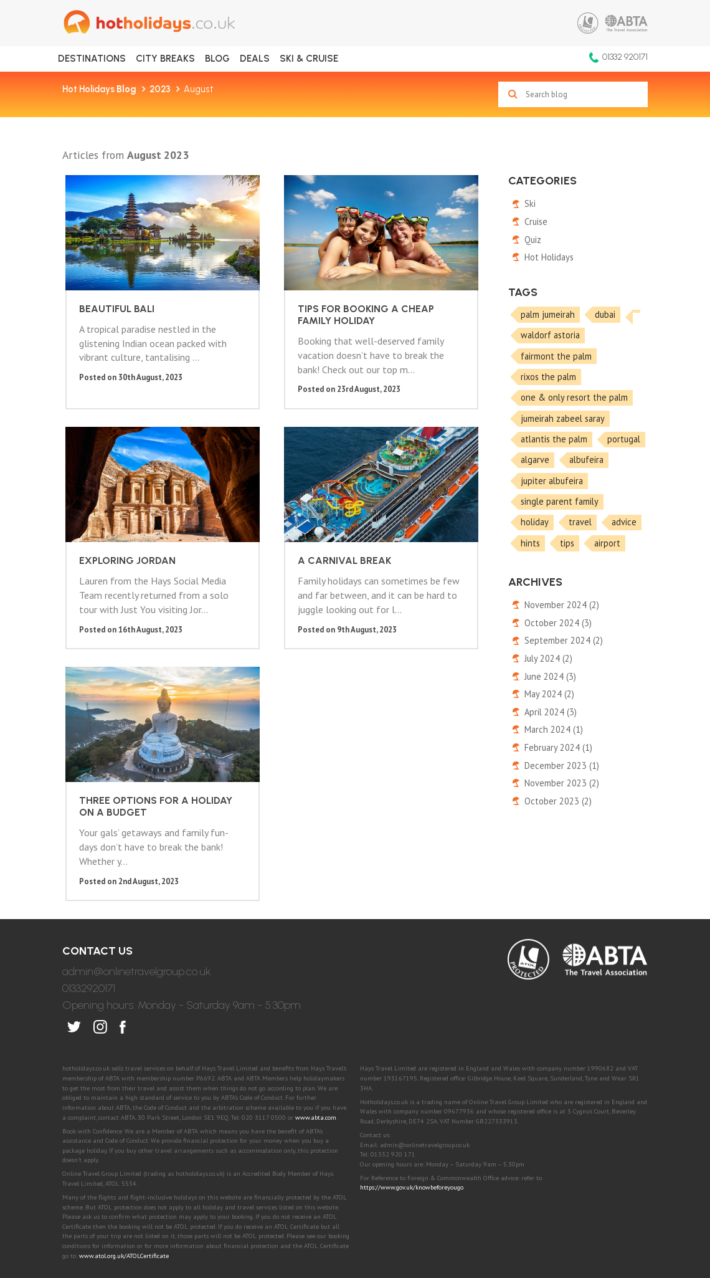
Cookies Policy (363, 1198)
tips (567, 543)
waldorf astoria (550, 335)
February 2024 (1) (558, 747)
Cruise (535, 221)
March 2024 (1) (553, 729)
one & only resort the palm (574, 397)
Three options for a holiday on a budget (278, 542)
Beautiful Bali (113, 272)
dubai (605, 314)
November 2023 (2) (561, 783)
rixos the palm (548, 377)
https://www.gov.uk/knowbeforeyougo (411, 1098)
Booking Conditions (455, 1198)
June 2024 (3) (550, 676)
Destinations (92, 58)
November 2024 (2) (561, 605)
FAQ (521, 1198)
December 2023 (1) (561, 765)
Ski (530, 203)
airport (607, 543)
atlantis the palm (554, 439)
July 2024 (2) (548, 658)
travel (580, 522)
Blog (217, 58)
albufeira (586, 459)
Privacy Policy (287, 1198)
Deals (255, 58)
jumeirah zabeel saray (563, 418)
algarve (535, 459)
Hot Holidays (99, 89)
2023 (160, 89)
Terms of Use (211, 1198)
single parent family (560, 501)
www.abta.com (315, 1028)
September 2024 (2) (563, 640)
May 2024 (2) (549, 694)
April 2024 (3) (550, 712)
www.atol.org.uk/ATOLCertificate (124, 1166)
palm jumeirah (548, 314)
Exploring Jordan (427, 272)
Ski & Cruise (309, 58)
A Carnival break (122, 530)
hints (530, 543)
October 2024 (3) (558, 623)
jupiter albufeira (552, 481)
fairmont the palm (556, 356)
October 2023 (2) (558, 801)
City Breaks (165, 58)
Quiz (532, 240)
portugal (623, 439)
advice (624, 522)
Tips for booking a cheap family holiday (278, 284)
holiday (535, 522)
